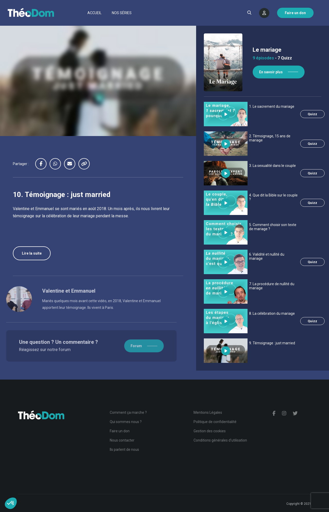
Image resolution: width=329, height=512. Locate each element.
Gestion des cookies (210, 431)
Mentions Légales (208, 412)
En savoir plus (271, 72)
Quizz (312, 114)
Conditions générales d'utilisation (220, 440)
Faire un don (120, 431)
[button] (11, 503)
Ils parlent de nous (124, 449)
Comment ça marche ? (128, 412)
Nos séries (122, 13)
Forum (123, 346)
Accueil (94, 13)
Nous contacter (122, 440)
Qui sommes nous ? (126, 422)
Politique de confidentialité (215, 422)
